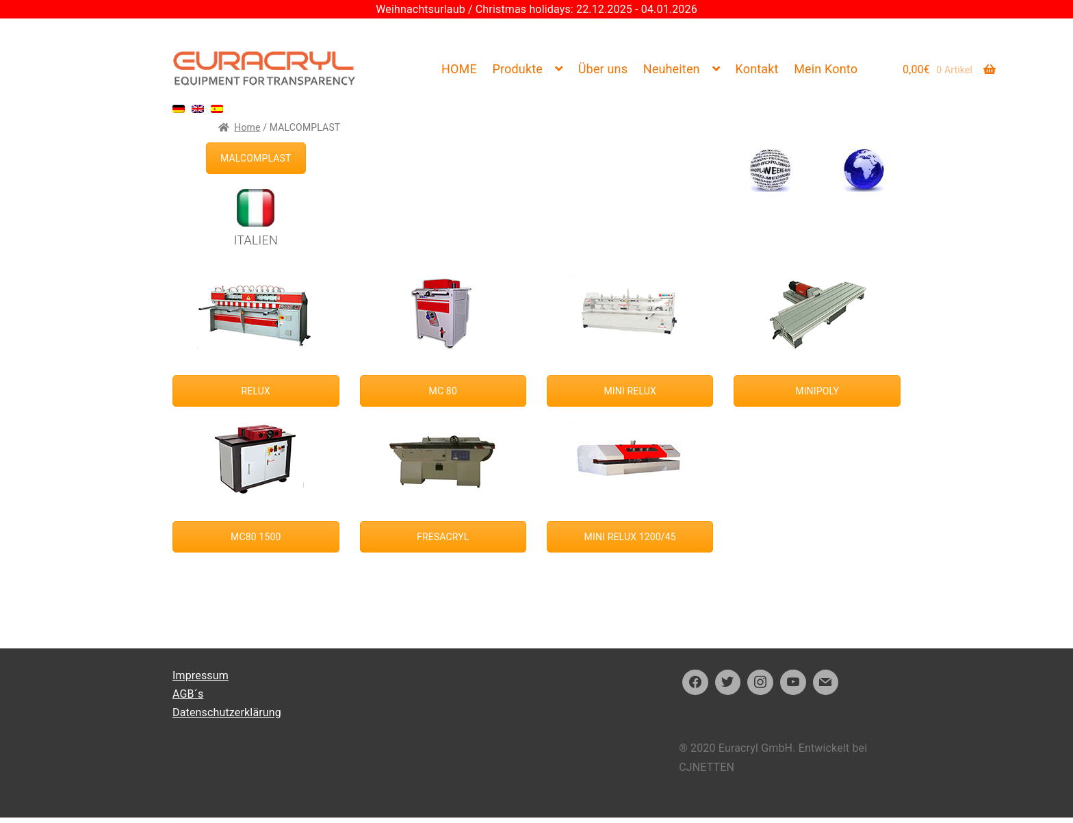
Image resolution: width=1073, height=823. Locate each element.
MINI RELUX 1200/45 (630, 536)
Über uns (603, 69)
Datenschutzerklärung (226, 712)
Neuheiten (671, 69)
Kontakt (757, 69)
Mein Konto (825, 69)
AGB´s (187, 693)
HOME (459, 69)
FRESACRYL (443, 536)
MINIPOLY (817, 390)
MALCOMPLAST (256, 158)
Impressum (200, 675)
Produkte (518, 69)
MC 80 (443, 390)
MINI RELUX (630, 390)
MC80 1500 (256, 536)
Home (247, 127)
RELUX (256, 390)
